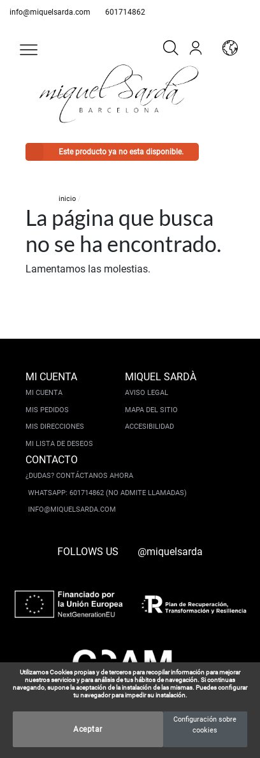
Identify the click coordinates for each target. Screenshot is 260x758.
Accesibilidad (149, 426)
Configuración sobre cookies (204, 724)
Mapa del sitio (151, 410)
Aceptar (88, 729)
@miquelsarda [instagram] (170, 552)
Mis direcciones (54, 426)
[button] (28, 49)
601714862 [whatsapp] (125, 12)
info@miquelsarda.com (50, 12)
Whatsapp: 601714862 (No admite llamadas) (107, 493)
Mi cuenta (43, 393)
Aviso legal (146, 393)
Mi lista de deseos (59, 444)
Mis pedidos (47, 410)
